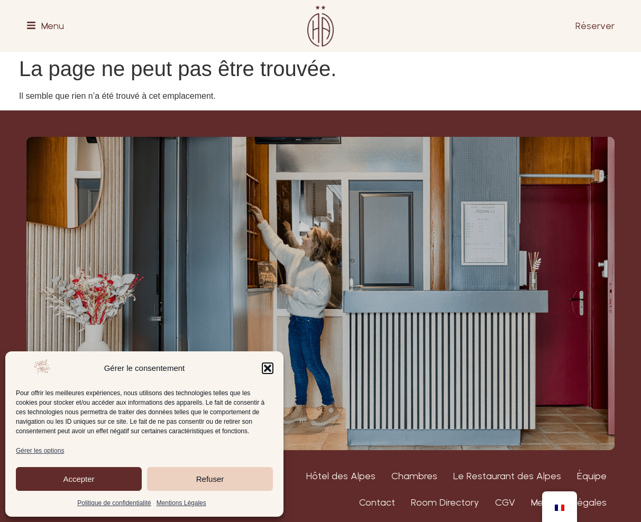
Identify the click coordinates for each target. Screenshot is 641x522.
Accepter (78, 478)
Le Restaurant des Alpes (507, 475)
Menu (52, 25)
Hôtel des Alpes (341, 475)
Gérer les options (40, 450)
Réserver (595, 25)
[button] (267, 368)
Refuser (210, 478)
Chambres (414, 475)
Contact (377, 502)
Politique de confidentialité (114, 503)
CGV (505, 502)
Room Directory (445, 502)
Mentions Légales (181, 503)
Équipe (592, 475)
